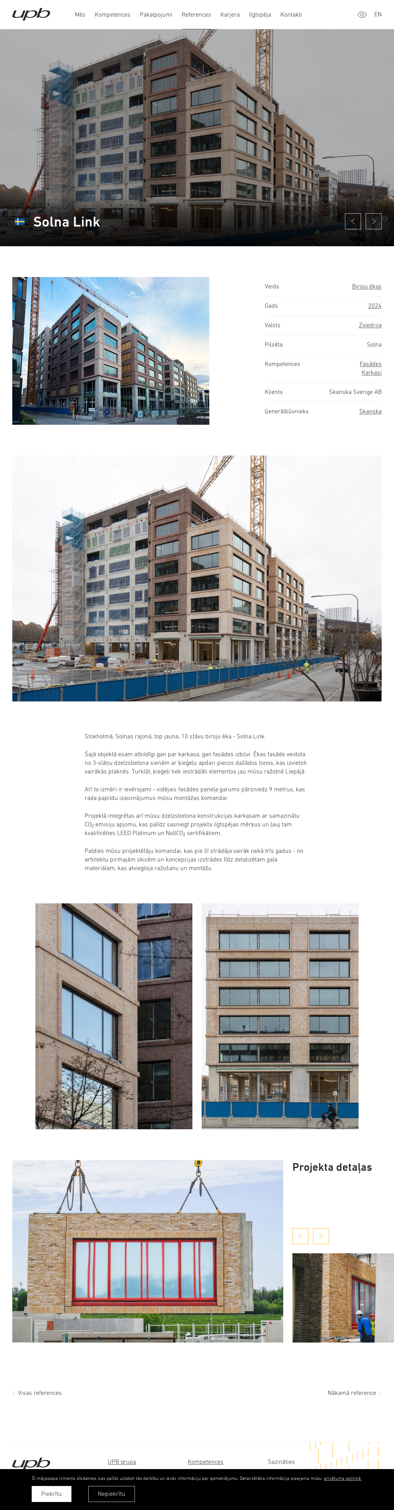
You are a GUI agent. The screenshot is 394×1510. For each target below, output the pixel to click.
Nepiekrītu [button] (111, 1493)
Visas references (40, 1392)
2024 (375, 305)
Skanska (370, 411)
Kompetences (205, 1461)
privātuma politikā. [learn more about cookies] (343, 1478)
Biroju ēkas (367, 286)
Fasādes (371, 363)
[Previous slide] (300, 1236)
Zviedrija (370, 325)
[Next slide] (321, 1236)
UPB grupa (122, 1461)
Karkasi (372, 372)
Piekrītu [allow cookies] (51, 1493)
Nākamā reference (352, 1392)
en (378, 14)
